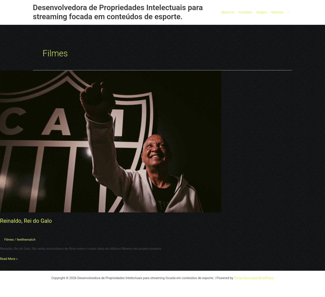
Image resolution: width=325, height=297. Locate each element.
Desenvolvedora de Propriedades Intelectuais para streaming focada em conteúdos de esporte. (118, 12)
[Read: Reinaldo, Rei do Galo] (110, 141)
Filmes (9, 240)
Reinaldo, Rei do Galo (26, 221)
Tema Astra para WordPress (254, 278)
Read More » (9, 258)
